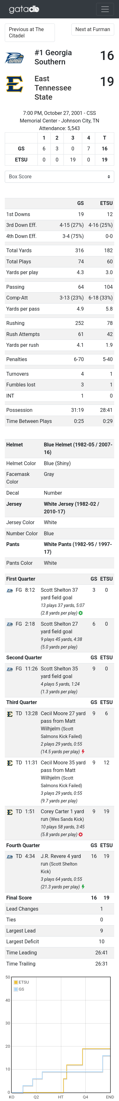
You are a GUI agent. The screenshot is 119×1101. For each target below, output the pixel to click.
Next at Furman (93, 29)
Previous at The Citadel (26, 32)
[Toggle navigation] (105, 9)
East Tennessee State (53, 88)
